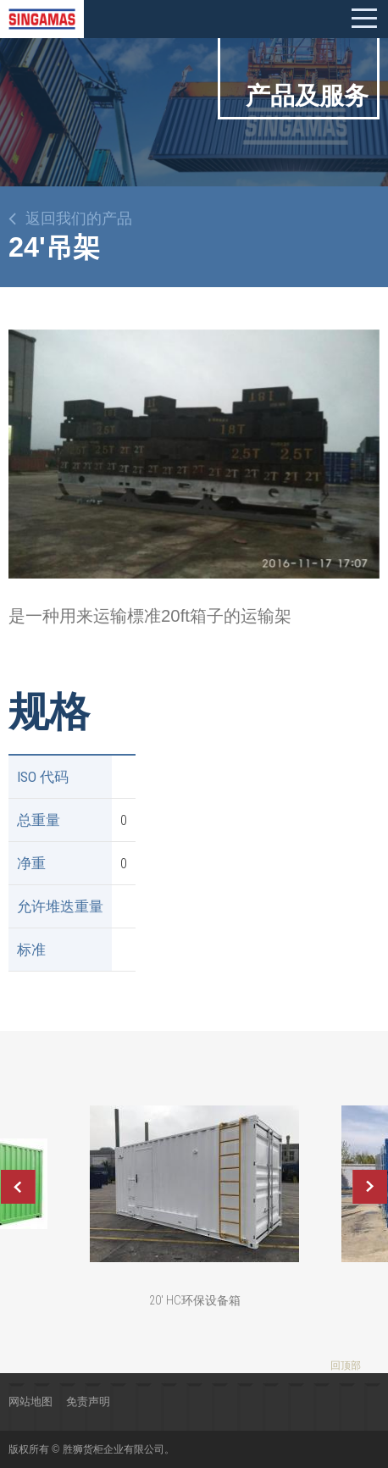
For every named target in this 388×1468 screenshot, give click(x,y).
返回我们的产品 (78, 218)
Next (370, 1187)
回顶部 (345, 1365)
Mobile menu (364, 18)
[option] (194, 454)
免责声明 (88, 1401)
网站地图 (30, 1401)
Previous (18, 1187)
